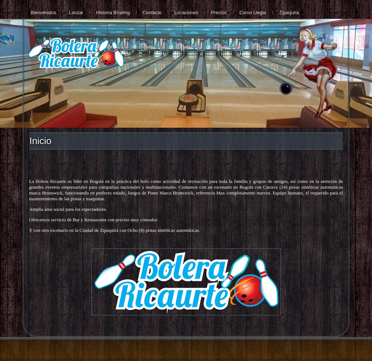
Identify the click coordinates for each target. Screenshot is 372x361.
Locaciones (186, 12)
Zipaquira (289, 12)
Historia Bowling (113, 12)
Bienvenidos (43, 12)
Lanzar (76, 12)
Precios (219, 12)
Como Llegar (252, 12)
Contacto (152, 12)
